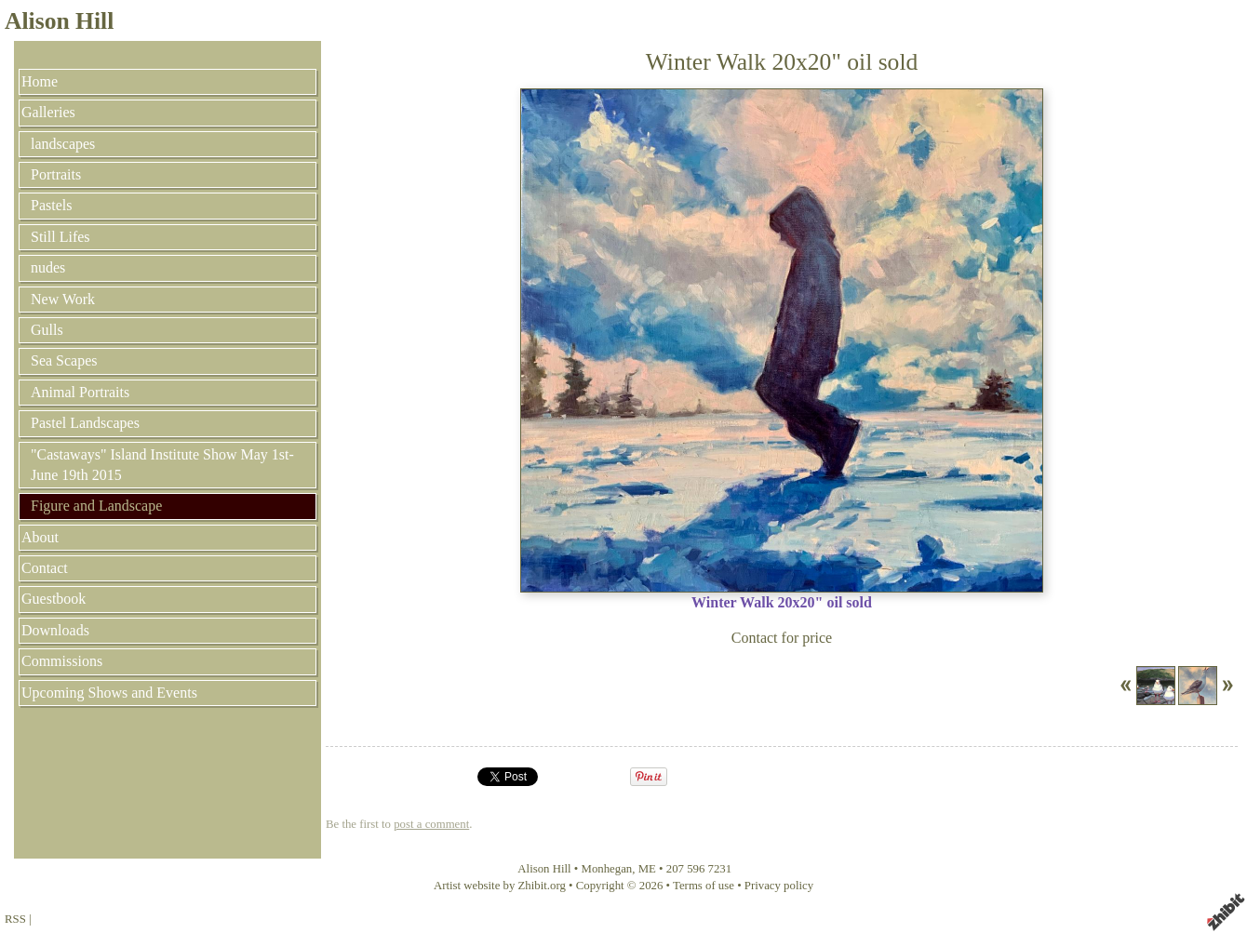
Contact (44, 568)
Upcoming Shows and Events (109, 692)
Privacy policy (778, 885)
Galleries (48, 112)
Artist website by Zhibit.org (500, 885)
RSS (15, 919)
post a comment (431, 824)
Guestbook (53, 598)
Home (39, 81)
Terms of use (703, 885)
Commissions (61, 661)
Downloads (55, 630)
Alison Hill (59, 20)
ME (647, 868)
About (40, 537)
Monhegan (607, 868)
